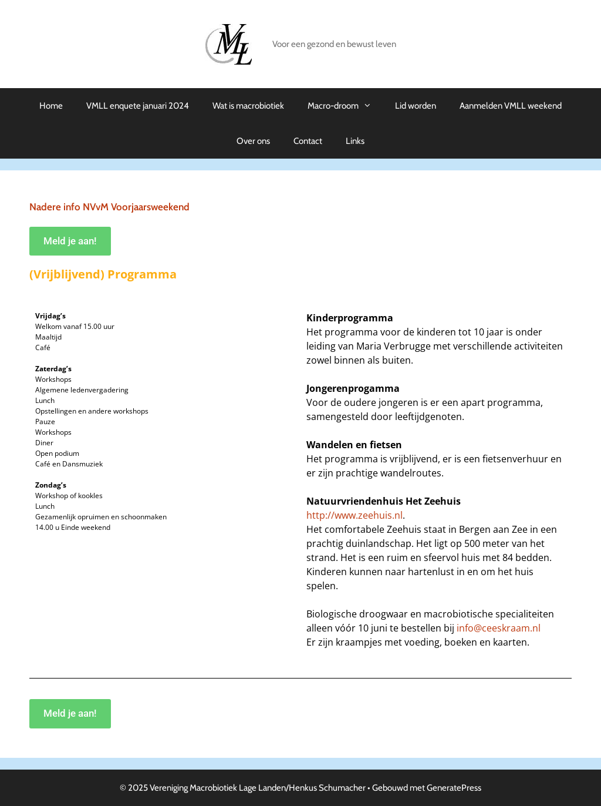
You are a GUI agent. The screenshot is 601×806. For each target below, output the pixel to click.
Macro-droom (345, 105)
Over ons (253, 141)
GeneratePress (454, 788)
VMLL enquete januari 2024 (137, 105)
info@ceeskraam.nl (499, 628)
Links (355, 141)
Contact (307, 141)
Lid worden (415, 105)
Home (51, 105)
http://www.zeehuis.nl (354, 515)
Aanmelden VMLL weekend (511, 105)
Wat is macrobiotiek (248, 105)
